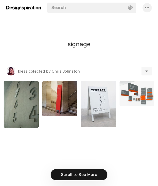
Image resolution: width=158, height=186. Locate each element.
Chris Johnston (66, 71)
